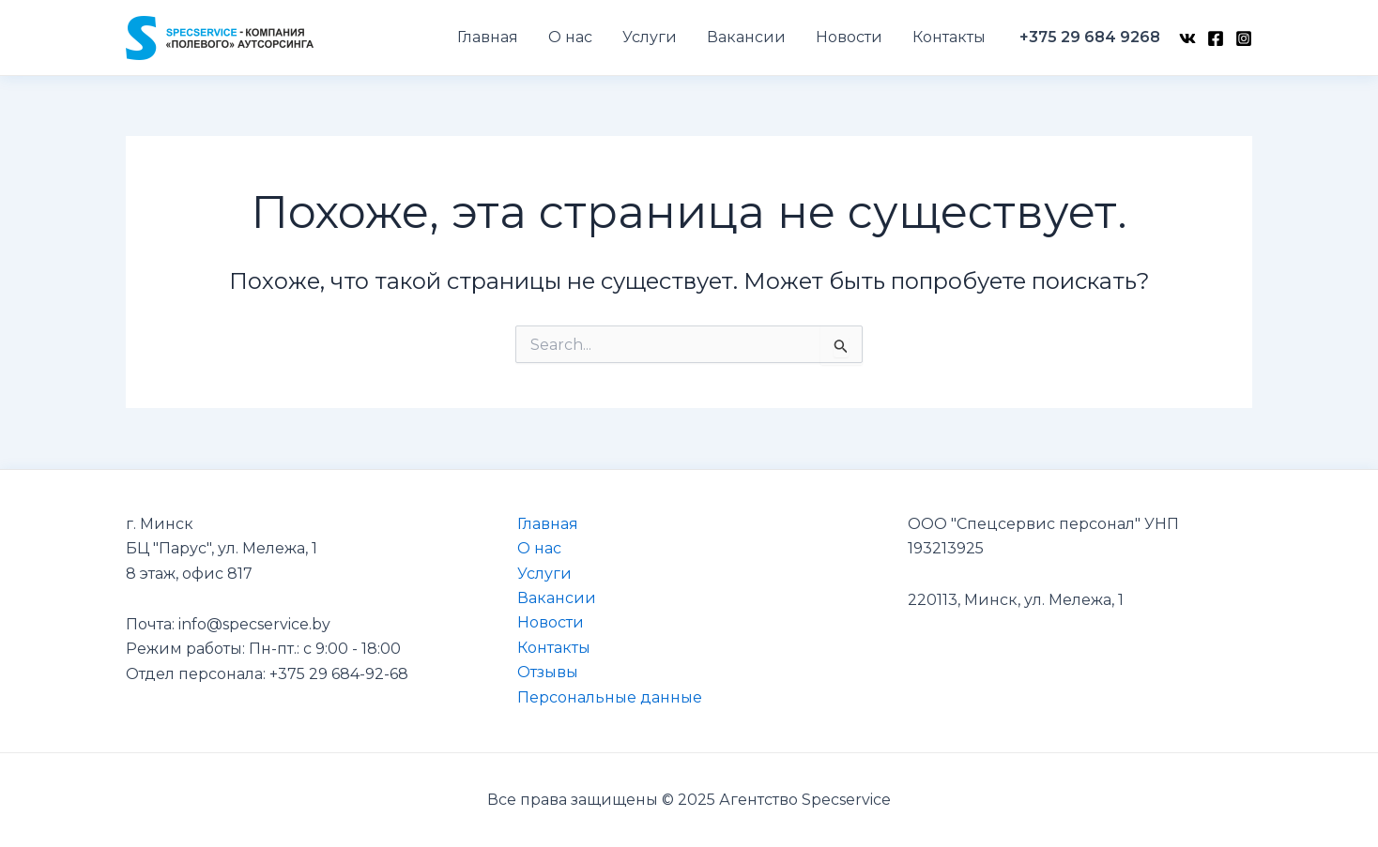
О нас (539, 548)
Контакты (553, 648)
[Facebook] (1215, 38)
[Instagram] (1243, 38)
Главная (547, 524)
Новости (550, 622)
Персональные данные (609, 697)
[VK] (1187, 38)
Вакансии (556, 598)
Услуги (544, 573)
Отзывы (547, 672)
